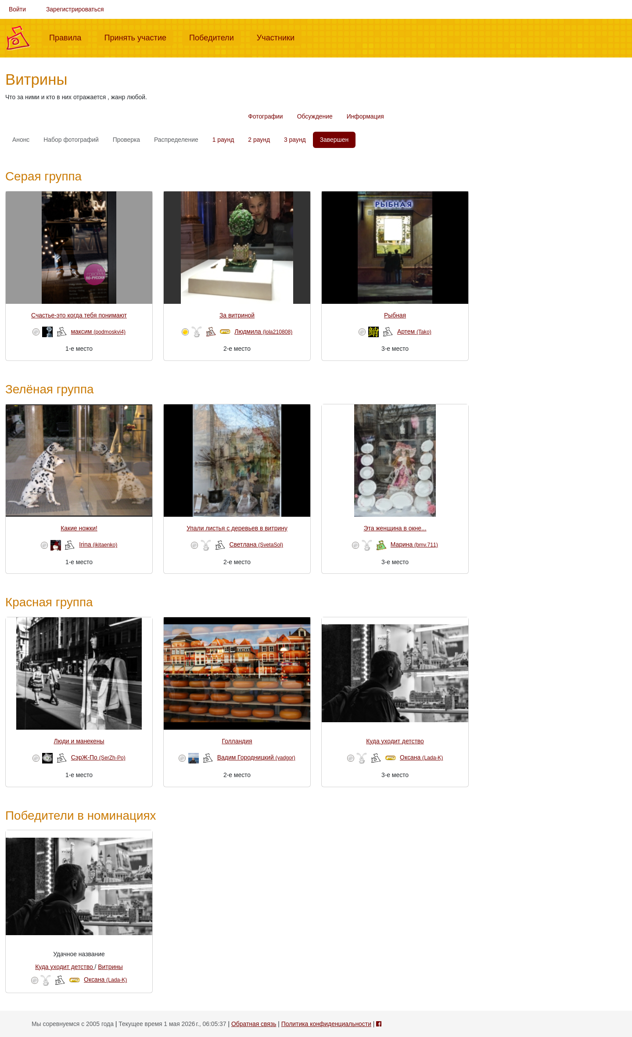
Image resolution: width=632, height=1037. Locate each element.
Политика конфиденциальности (326, 1023)
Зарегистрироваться (75, 9)
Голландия (237, 741)
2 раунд (259, 139)
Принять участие (138, 37)
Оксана (421, 757)
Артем (414, 331)
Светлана (257, 544)
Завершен (334, 139)
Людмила (263, 331)
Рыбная (395, 315)
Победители (215, 37)
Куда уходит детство (395, 741)
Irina (98, 544)
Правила (68, 37)
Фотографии (265, 116)
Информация (365, 116)
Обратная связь (253, 1023)
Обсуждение (315, 116)
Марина (414, 544)
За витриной (237, 315)
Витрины (110, 966)
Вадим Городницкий (256, 757)
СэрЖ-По (98, 757)
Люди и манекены (79, 741)
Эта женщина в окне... (394, 528)
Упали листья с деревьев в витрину (237, 528)
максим (98, 331)
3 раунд (295, 139)
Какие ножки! (79, 528)
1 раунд (223, 139)
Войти (17, 9)
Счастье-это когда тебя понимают (79, 315)
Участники (279, 37)
